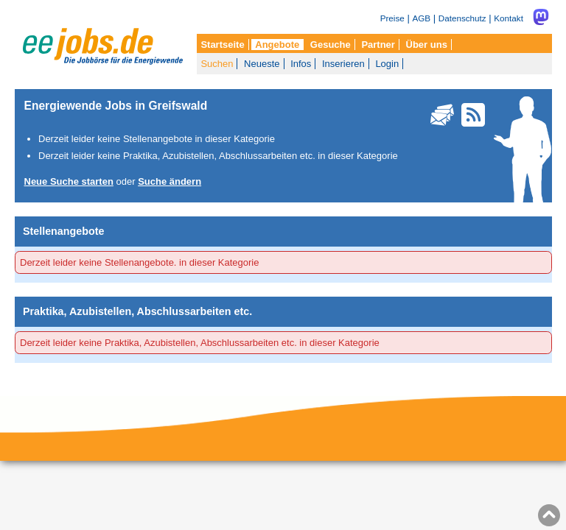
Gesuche (330, 44)
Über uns (426, 44)
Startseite (222, 44)
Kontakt (508, 18)
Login (387, 63)
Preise (392, 18)
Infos (300, 63)
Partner (378, 44)
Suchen (216, 63)
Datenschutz (462, 18)
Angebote (277, 44)
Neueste (261, 63)
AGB (421, 18)
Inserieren (343, 63)
